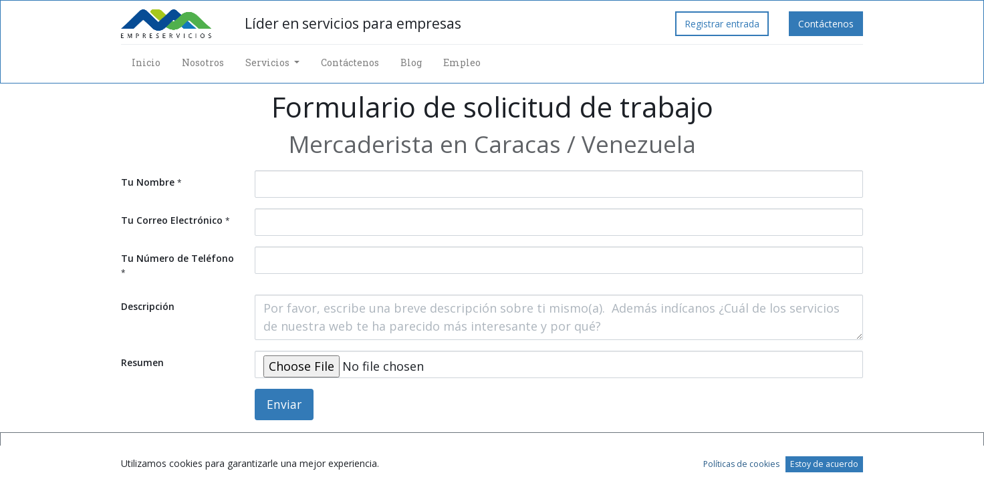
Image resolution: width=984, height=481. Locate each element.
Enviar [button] (284, 404)
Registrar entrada (722, 23)
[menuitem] (146, 62)
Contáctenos (826, 23)
